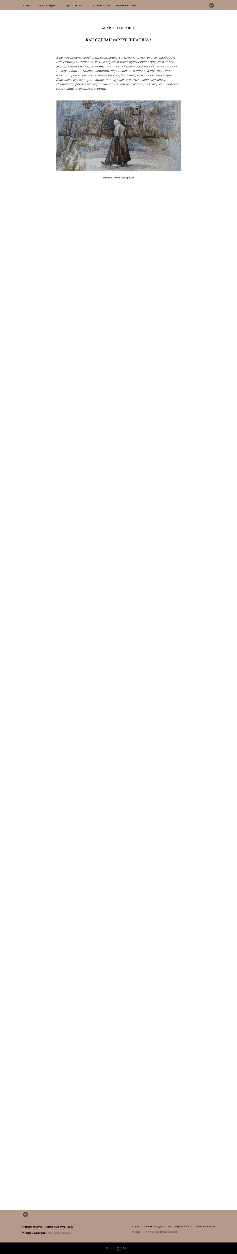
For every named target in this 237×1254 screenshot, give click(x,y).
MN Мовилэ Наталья (59, 1232)
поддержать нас (163, 1226)
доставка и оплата (205, 1226)
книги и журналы (142, 1226)
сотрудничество (183, 1226)
